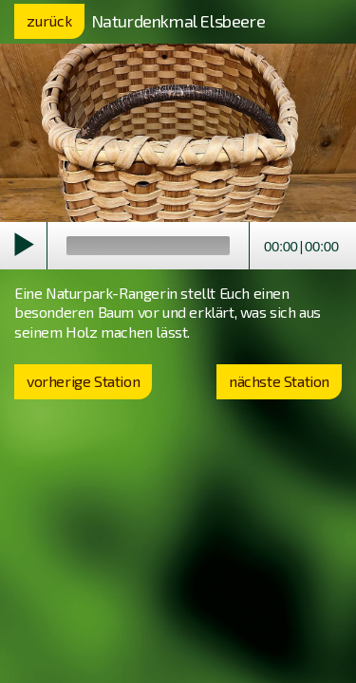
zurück (49, 20)
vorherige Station (83, 381)
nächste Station (279, 381)
